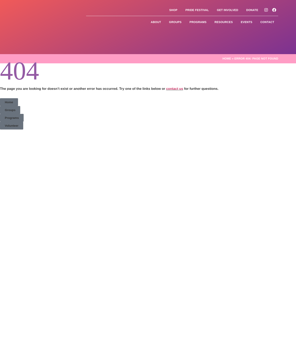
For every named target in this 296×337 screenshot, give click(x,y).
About (156, 22)
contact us (174, 68)
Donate (252, 10)
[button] (9, 82)
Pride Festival (197, 10)
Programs (197, 22)
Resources (223, 22)
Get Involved (227, 10)
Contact (267, 22)
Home (227, 38)
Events (246, 22)
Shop (173, 10)
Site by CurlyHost (232, 295)
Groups (175, 22)
